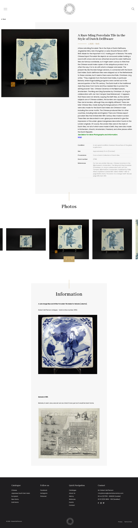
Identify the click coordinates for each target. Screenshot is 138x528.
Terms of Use (128, 522)
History (71, 496)
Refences (72, 499)
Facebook (43, 490)
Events (71, 502)
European (14, 496)
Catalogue (72, 490)
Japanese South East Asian (20, 493)
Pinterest (43, 496)
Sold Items (15, 502)
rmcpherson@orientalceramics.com (110, 493)
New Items (15, 499)
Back (3, 19)
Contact (72, 505)
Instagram (43, 493)
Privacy (120, 522)
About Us (72, 493)
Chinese (14, 490)
